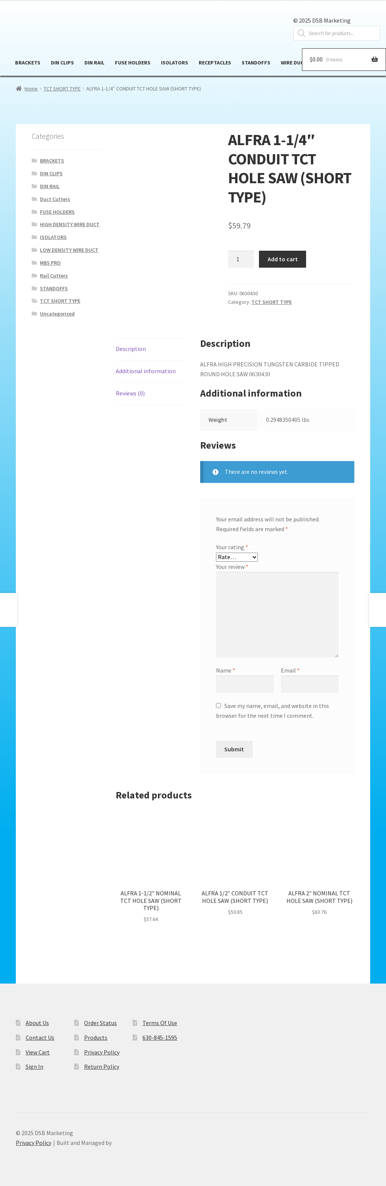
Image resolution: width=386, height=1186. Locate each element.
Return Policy (101, 1066)
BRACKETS (27, 62)
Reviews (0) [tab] (130, 393)
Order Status (100, 1023)
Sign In (34, 1066)
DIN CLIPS (62, 62)
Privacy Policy (101, 1052)
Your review (232, 566)
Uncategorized (57, 313)
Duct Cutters (55, 199)
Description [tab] (131, 348)
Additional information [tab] (146, 371)
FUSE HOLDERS (132, 62)
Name (225, 670)
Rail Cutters (54, 275)
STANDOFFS (256, 62)
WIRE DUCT (294, 62)
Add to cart (283, 259)
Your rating (232, 547)
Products (95, 1037)
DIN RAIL (94, 62)
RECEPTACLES (215, 62)
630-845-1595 (159, 1037)
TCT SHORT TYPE (62, 88)
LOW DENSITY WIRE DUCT (69, 250)
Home (31, 88)
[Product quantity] (241, 259)
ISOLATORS (174, 62)
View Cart (38, 1052)
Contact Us (40, 1037)
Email (290, 670)
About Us (37, 1023)
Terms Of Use (159, 1023)
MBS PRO (50, 262)
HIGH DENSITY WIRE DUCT (70, 224)
